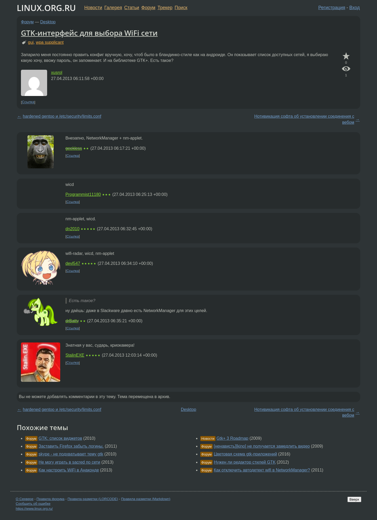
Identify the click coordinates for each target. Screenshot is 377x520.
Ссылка (28, 102)
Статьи (131, 7)
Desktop (48, 22)
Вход (354, 7)
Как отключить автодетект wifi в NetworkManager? (262, 470)
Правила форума (51, 499)
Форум (148, 7)
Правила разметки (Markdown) (145, 499)
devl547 (72, 263)
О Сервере (25, 499)
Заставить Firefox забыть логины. (70, 446)
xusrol (56, 72)
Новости (93, 7)
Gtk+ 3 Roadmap (232, 438)
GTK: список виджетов (60, 438)
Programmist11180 (83, 194)
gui (31, 42)
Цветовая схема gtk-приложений (245, 454)
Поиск (181, 7)
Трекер (165, 7)
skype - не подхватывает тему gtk (70, 454)
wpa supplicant (50, 42)
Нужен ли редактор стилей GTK (244, 462)
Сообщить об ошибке (33, 504)
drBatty (72, 321)
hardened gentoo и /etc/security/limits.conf (62, 116)
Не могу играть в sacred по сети (69, 462)
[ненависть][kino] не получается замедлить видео (262, 446)
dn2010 (72, 229)
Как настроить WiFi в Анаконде (68, 470)
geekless (73, 148)
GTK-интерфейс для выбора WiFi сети (89, 33)
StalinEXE (74, 355)
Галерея (113, 7)
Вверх (354, 499)
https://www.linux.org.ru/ (34, 509)
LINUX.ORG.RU (46, 7)
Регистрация (331, 7)
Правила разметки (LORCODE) (93, 499)
